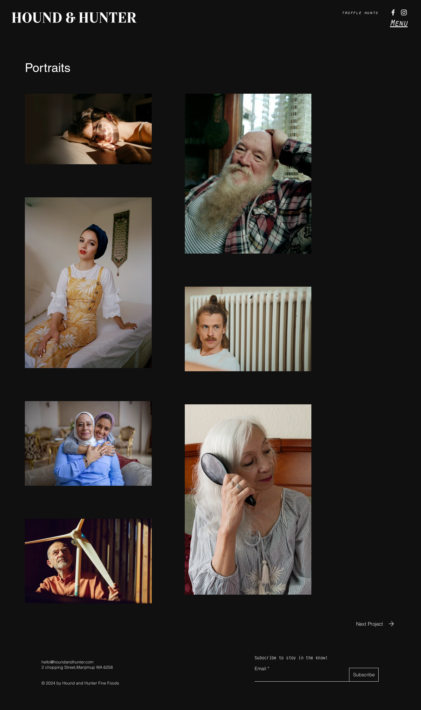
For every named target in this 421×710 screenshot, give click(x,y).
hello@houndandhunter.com (68, 662)
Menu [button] (399, 23)
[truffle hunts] (360, 12)
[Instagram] (404, 12)
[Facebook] (393, 12)
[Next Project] (376, 623)
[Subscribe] (364, 675)
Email (260, 668)
